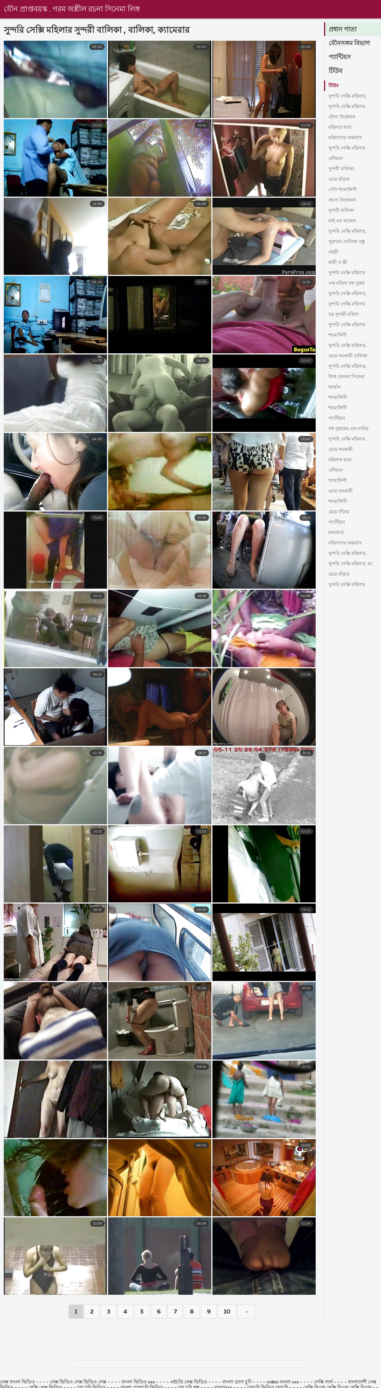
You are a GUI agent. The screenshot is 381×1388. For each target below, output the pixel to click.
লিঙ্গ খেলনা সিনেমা (346, 377)
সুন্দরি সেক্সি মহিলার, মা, (350, 564)
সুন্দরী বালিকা (341, 169)
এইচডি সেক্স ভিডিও (188, 1382)
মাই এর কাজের (342, 221)
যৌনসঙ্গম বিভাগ (349, 43)
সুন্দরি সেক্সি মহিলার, (347, 96)
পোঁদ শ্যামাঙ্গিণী (342, 190)
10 (227, 1312)
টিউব (335, 71)
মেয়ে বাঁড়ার (338, 179)
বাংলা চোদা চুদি (237, 1382)
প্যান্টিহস (340, 57)
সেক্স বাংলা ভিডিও (18, 1382)
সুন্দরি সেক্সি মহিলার (346, 107)
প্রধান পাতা (342, 30)
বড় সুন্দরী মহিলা (343, 314)
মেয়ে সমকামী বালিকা (347, 356)
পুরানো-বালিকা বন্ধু (346, 242)
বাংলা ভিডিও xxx (138, 1382)
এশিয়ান (335, 158)
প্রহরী (333, 252)
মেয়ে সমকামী (340, 449)
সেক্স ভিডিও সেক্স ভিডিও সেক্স (79, 1382)
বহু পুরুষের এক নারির (348, 429)
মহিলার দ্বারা (340, 127)
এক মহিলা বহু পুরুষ (346, 283)
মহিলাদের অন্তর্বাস (345, 138)
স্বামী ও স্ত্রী (337, 262)
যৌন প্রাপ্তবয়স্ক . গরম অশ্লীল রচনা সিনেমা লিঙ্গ (72, 9)
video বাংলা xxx (283, 1382)
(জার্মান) (336, 533)
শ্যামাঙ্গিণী (337, 335)
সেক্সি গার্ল (323, 1382)
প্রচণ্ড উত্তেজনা (342, 200)
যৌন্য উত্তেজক (341, 117)
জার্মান (334, 387)
